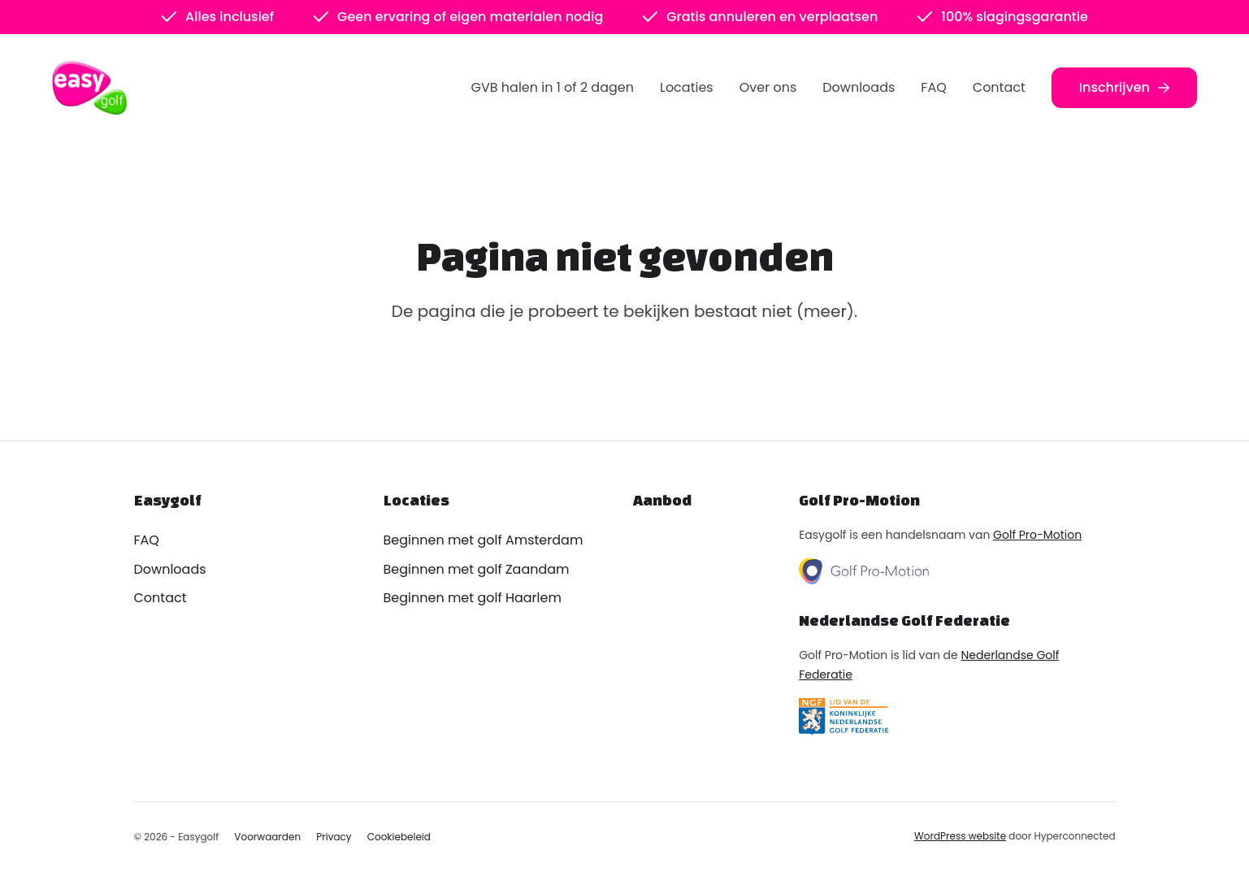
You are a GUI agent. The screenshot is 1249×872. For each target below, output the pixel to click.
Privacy (333, 837)
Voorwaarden (267, 837)
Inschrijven (1124, 87)
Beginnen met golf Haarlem (473, 597)
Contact (999, 87)
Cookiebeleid (399, 837)
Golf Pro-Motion (1037, 535)
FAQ (933, 87)
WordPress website (960, 836)
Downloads (858, 87)
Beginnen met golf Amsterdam (483, 540)
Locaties (686, 87)
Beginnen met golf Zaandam (477, 569)
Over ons (768, 87)
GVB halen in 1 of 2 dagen (552, 87)
